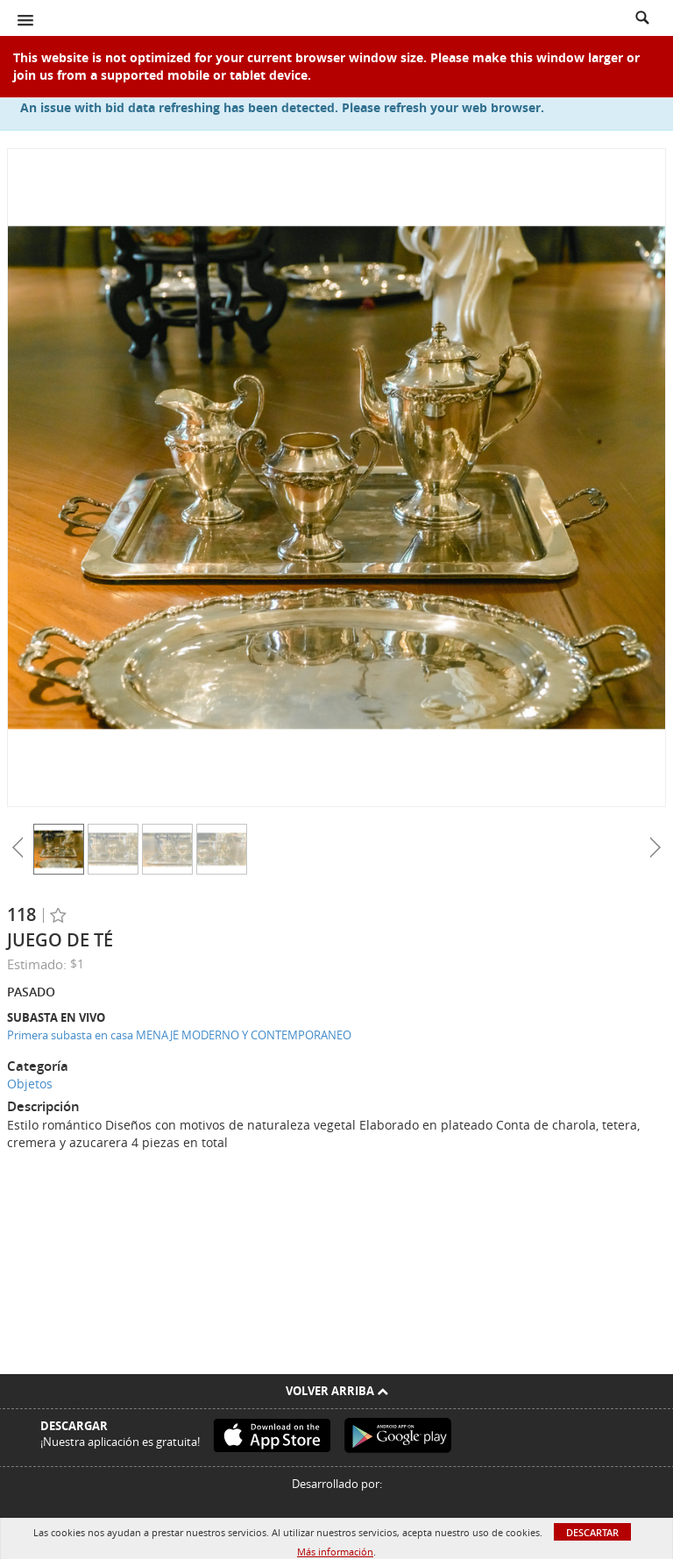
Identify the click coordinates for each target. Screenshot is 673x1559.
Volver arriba (337, 1391)
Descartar (592, 1532)
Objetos (30, 1083)
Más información (335, 1551)
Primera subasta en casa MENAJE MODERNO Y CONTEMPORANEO (179, 1035)
